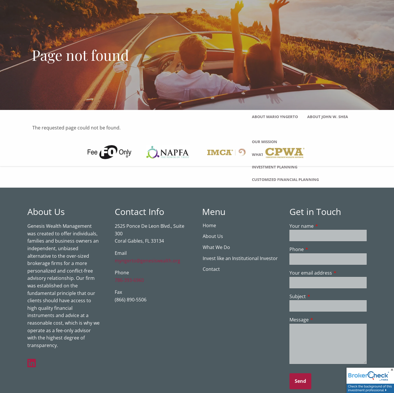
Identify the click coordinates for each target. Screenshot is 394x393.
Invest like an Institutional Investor (240, 258)
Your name (325, 226)
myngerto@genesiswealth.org (147, 261)
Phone (320, 250)
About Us (213, 237)
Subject (321, 297)
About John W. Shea (327, 116)
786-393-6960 (129, 280)
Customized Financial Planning (285, 179)
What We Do (216, 248)
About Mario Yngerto (275, 116)
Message (322, 320)
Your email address (328, 273)
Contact (211, 269)
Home (209, 226)
